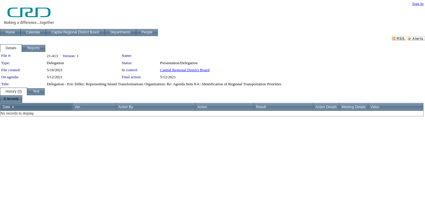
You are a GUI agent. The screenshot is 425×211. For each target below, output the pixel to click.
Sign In (418, 3)
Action (202, 107)
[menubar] (11, 99)
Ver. (78, 107)
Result (261, 107)
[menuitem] (11, 99)
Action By (125, 107)
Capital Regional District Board (184, 70)
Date (6, 107)
